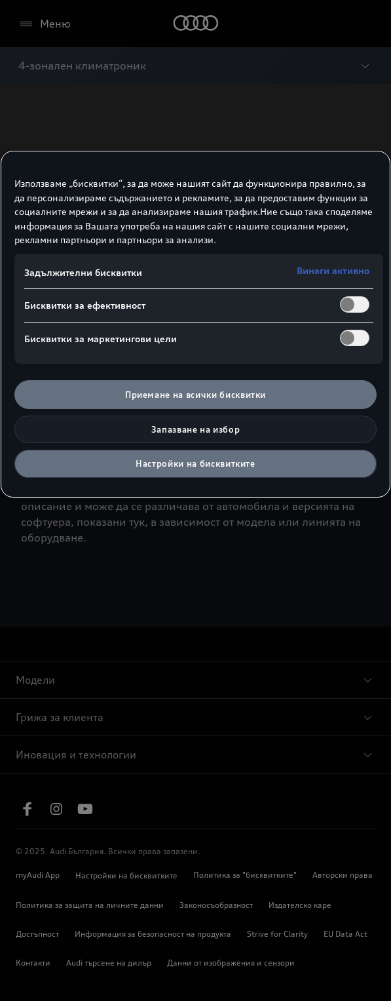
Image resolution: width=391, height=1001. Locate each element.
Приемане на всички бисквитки (195, 394)
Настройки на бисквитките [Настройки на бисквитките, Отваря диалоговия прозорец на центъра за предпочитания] (195, 463)
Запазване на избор (195, 429)
